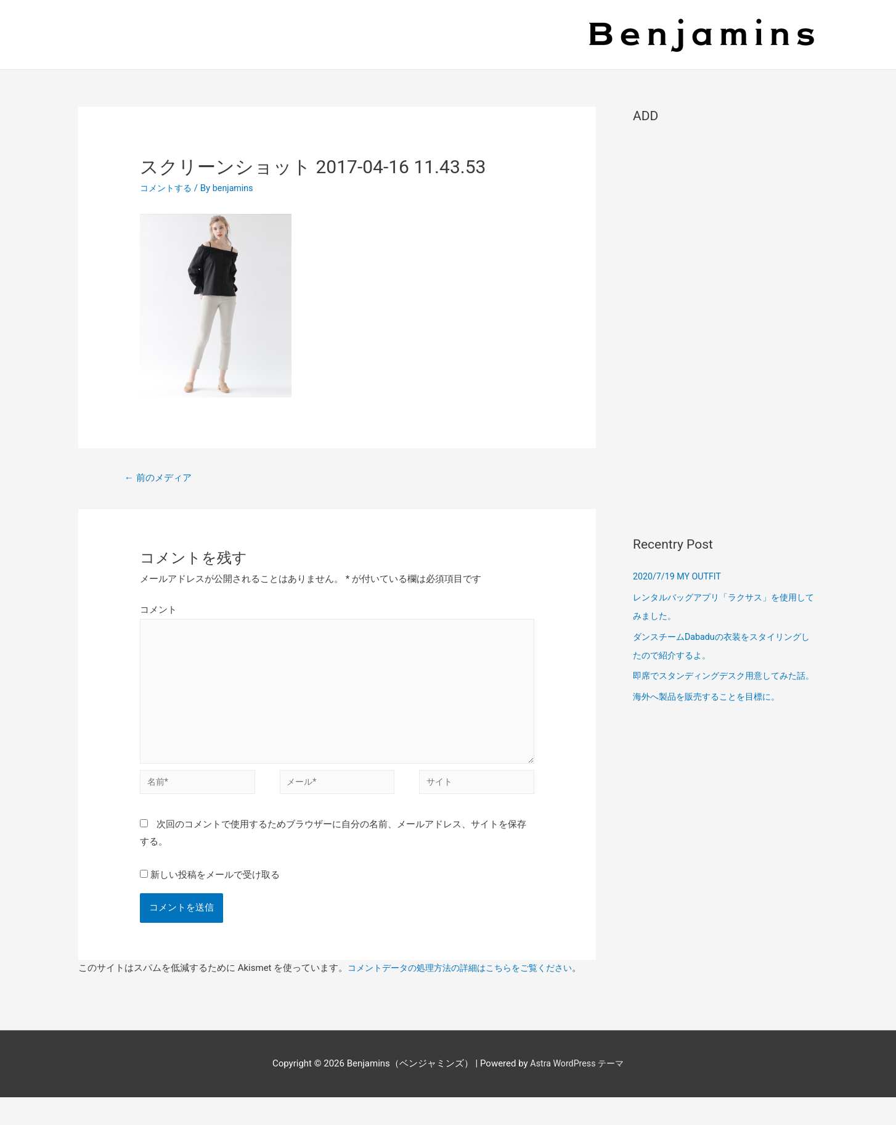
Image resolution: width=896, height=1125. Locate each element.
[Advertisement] (725, 324)
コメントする (167, 188)
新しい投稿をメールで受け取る (215, 885)
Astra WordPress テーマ (577, 1091)
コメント (158, 610)
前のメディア (161, 478)
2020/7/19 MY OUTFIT (679, 576)
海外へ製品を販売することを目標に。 (711, 715)
